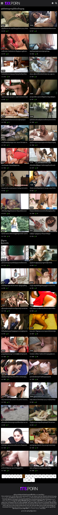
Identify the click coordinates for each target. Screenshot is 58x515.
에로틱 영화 (6, 505)
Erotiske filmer (22, 505)
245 (29, 480)
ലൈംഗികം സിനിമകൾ (7, 502)
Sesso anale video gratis (22, 496)
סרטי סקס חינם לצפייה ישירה (28, 507)
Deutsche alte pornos (48, 496)
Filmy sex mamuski (31, 505)
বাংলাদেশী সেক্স (52, 497)
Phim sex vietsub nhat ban (36, 496)
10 (32, 476)
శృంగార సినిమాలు (33, 500)
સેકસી (12, 500)
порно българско (46, 499)
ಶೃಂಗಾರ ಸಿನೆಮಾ (17, 500)
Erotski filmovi (39, 504)
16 (54, 476)
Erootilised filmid (7, 507)
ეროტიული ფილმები (18, 499)
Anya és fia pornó (44, 497)
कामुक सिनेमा (40, 500)
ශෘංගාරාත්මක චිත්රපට (34, 508)
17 (25, 480)
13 (43, 476)
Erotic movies (12, 496)
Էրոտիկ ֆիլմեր (7, 499)
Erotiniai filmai (14, 504)
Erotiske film (21, 504)
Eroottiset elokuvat (37, 499)
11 (36, 476)
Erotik (17, 505)
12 (40, 476)
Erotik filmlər (46, 505)
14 (47, 476)
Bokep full (52, 505)
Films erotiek (4, 496)
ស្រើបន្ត (21, 502)
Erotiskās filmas (5, 504)
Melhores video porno (16, 497)
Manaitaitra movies (18, 508)
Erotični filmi (53, 504)
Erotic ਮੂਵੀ (16, 502)
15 (51, 476)
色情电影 (25, 502)
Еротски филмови (30, 504)
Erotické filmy (46, 504)
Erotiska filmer (28, 499)
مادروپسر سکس (27, 497)
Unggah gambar (45, 507)
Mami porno (40, 505)
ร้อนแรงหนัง (12, 505)
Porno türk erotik (35, 497)
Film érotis (42, 508)
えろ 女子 (38, 507)
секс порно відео (32, 502)
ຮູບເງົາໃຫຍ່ (53, 507)
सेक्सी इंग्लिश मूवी (25, 500)
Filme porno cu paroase (43, 502)
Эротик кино (53, 502)
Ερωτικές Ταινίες (16, 507)
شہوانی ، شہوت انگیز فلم (49, 500)
